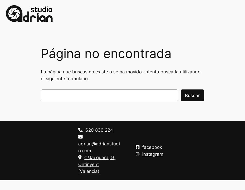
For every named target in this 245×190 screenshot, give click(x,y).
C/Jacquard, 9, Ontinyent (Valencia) (96, 164)
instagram (149, 154)
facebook (149, 147)
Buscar (192, 95)
